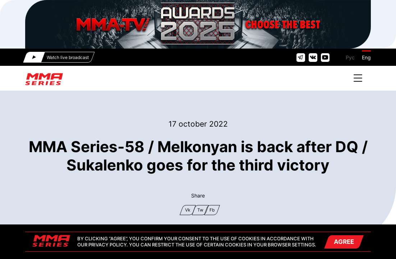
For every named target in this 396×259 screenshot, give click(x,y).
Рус (350, 57)
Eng (366, 57)
